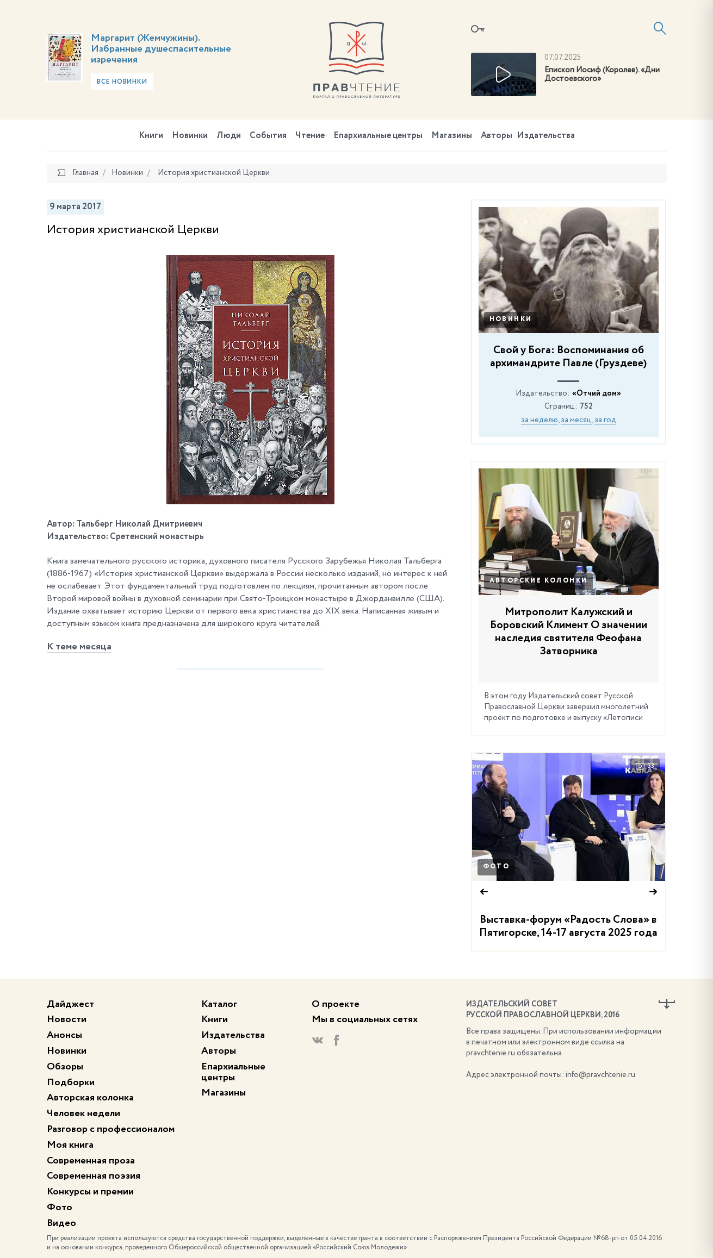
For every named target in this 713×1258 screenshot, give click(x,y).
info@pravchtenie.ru (600, 1075)
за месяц (576, 420)
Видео (61, 1223)
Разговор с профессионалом (111, 1129)
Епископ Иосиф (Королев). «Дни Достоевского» (602, 74)
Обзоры (65, 1067)
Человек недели (83, 1113)
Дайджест (70, 1004)
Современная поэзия (93, 1176)
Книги (151, 136)
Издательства (546, 136)
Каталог (219, 1004)
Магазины (451, 136)
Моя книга (70, 1145)
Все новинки (122, 82)
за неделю (539, 420)
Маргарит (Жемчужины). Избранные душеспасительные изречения (161, 49)
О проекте (335, 1004)
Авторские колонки (538, 581)
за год (605, 420)
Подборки (71, 1082)
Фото (496, 866)
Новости (66, 1019)
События (268, 136)
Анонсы (64, 1035)
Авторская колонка (90, 1098)
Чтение (310, 136)
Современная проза (91, 1161)
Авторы (496, 136)
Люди (228, 136)
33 (645, 766)
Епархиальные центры (378, 136)
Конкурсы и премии (90, 1192)
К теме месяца (79, 647)
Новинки (190, 136)
